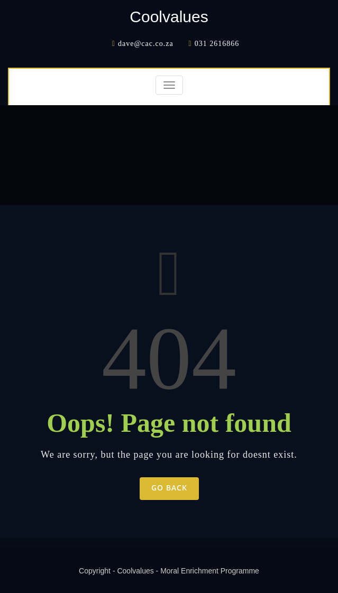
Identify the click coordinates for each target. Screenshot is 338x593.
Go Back (169, 488)
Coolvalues (169, 16)
